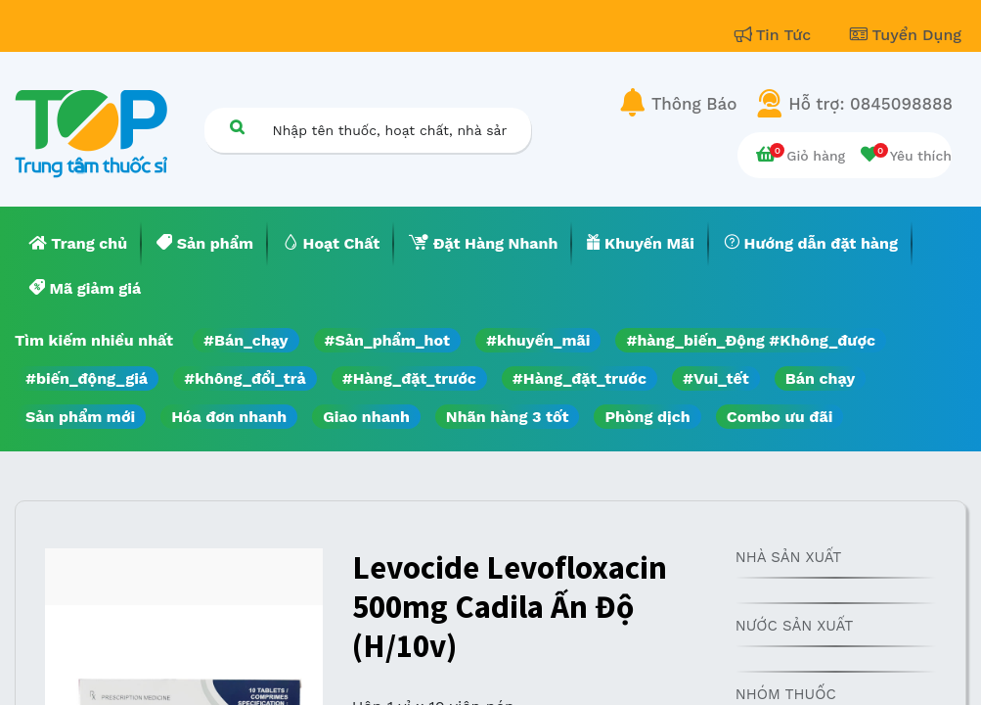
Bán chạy (820, 378)
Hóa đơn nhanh (229, 416)
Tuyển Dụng (905, 34)
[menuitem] (78, 243)
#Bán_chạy (246, 340)
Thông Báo (693, 104)
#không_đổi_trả (245, 378)
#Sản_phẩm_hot (387, 340)
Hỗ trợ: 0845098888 (870, 104)
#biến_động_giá (86, 378)
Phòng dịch (647, 416)
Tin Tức (776, 34)
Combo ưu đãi (780, 416)
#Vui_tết (716, 378)
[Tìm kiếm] (237, 127)
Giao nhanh (366, 416)
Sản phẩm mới (80, 416)
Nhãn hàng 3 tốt (507, 416)
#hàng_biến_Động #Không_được (750, 340)
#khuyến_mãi (538, 340)
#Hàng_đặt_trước (409, 378)
